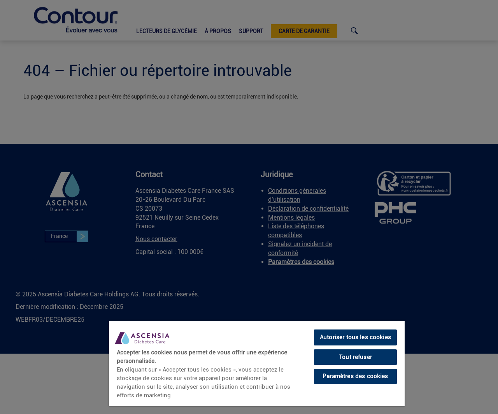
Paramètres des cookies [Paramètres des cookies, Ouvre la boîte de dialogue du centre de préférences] (355, 376)
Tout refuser (355, 357)
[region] (257, 363)
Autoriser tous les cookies (355, 337)
